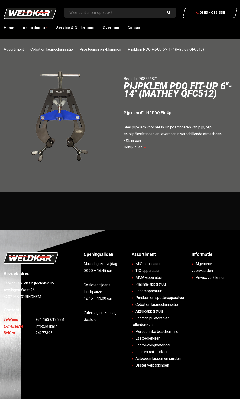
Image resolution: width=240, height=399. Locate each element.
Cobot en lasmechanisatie (51, 49)
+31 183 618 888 (50, 319)
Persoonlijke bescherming (156, 331)
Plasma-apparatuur (150, 284)
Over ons (111, 28)
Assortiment (34, 28)
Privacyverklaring (209, 277)
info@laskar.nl (47, 326)
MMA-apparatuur (149, 277)
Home (9, 28)
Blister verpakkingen (152, 365)
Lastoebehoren (147, 338)
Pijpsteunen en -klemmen (100, 49)
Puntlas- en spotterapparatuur (159, 297)
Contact (135, 28)
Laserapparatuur (148, 291)
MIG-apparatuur (148, 264)
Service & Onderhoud (75, 28)
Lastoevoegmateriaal (152, 345)
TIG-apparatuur (147, 270)
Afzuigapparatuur (149, 311)
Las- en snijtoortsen (151, 351)
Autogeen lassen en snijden (158, 358)
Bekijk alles (135, 147)
